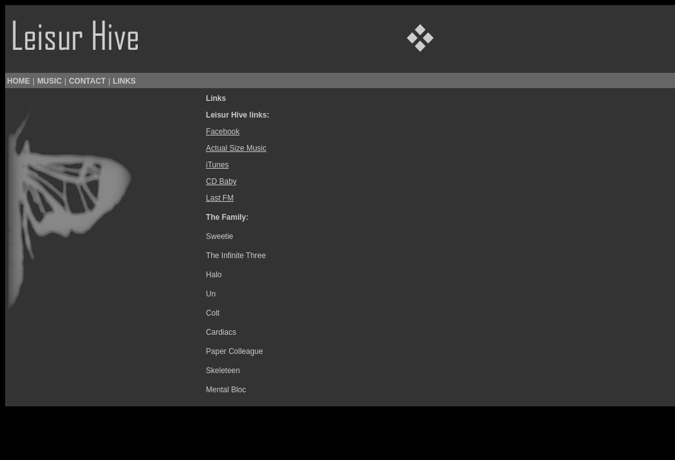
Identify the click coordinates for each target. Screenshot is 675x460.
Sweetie (220, 236)
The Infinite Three (236, 255)
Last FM (220, 198)
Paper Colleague (234, 351)
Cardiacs (221, 332)
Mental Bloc (226, 389)
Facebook (223, 131)
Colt (212, 313)
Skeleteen (223, 370)
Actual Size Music (236, 148)
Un (211, 293)
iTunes (217, 164)
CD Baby (221, 181)
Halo (214, 274)
